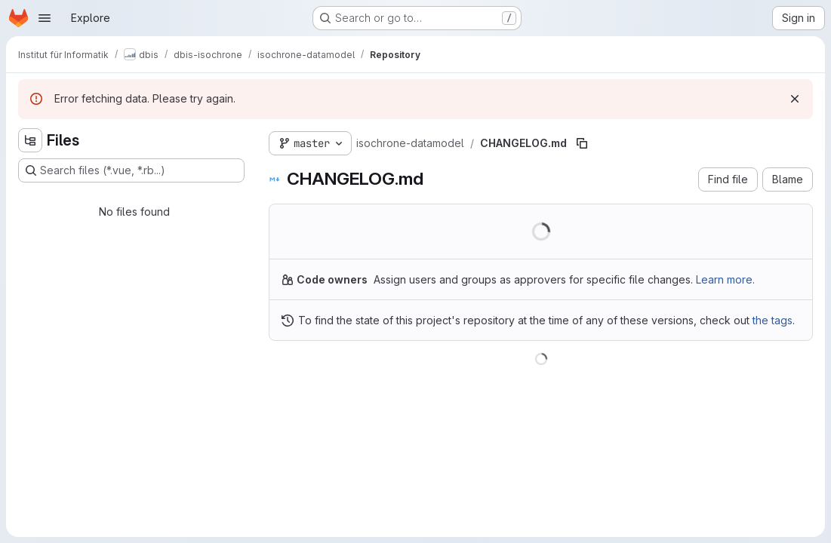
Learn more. (725, 279)
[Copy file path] (582, 143)
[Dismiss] (795, 99)
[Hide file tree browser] (30, 140)
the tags (773, 320)
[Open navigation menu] (44, 18)
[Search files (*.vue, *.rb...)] (131, 170)
